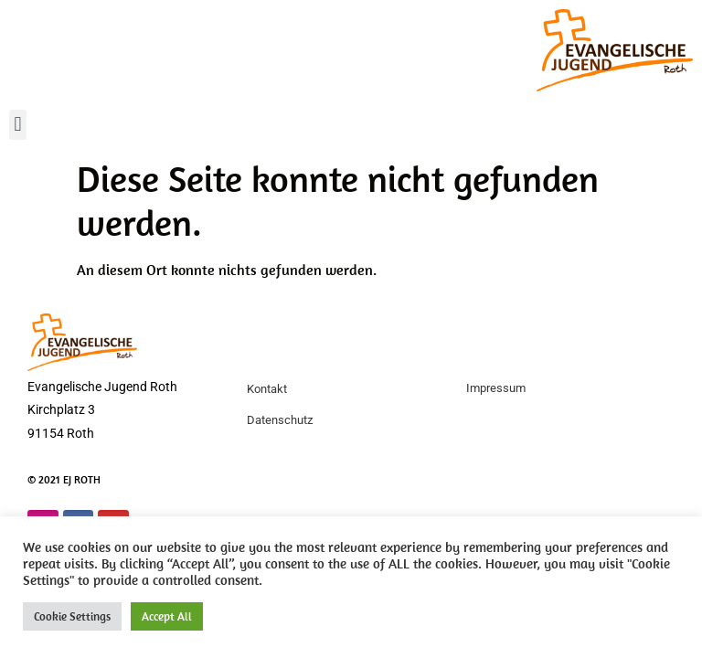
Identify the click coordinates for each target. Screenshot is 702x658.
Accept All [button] (167, 616)
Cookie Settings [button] (72, 616)
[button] (18, 125)
